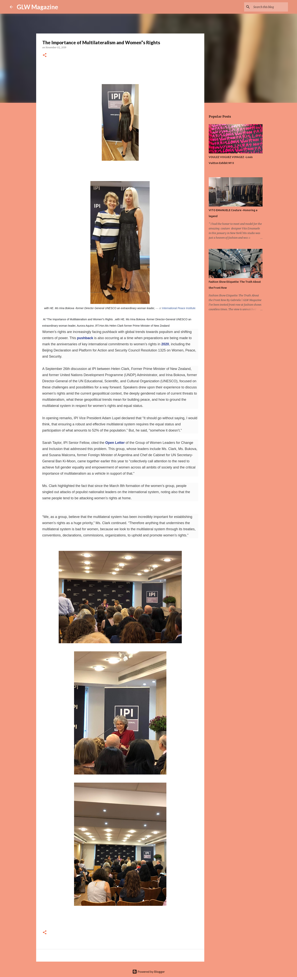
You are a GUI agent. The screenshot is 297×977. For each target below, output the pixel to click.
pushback (85, 338)
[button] (44, 55)
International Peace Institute (178, 308)
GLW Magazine (37, 7)
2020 (165, 344)
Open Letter (115, 443)
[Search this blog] (268, 7)
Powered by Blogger (148, 971)
